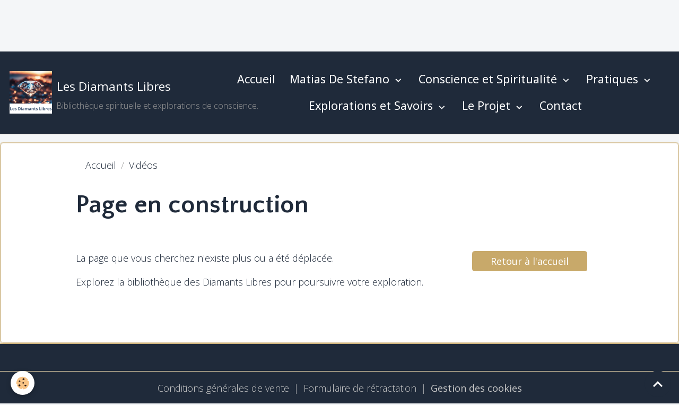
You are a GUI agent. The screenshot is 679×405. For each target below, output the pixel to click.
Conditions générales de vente (223, 388)
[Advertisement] (193, 24)
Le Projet (487, 105)
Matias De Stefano (341, 79)
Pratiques (613, 79)
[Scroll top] (658, 383)
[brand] (113, 92)
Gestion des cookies (476, 388)
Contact (560, 105)
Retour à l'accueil (530, 261)
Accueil (256, 79)
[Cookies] (22, 383)
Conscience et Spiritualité (489, 79)
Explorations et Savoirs (372, 105)
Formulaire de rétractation (359, 388)
